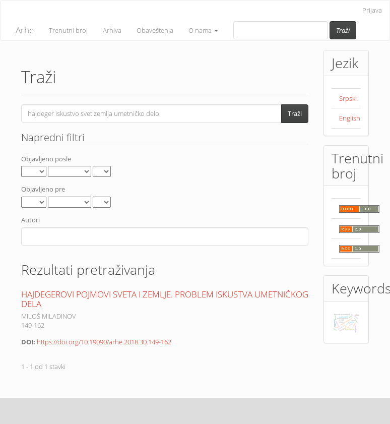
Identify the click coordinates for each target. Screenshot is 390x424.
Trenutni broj (68, 30)
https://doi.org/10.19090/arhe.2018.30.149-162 (104, 341)
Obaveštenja (155, 30)
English (349, 118)
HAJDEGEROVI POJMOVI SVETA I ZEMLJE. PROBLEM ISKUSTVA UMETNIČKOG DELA (164, 299)
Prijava (372, 10)
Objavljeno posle (46, 158)
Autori (30, 219)
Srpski (348, 98)
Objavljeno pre (43, 189)
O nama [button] (203, 30)
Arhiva (112, 30)
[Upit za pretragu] (280, 30)
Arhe (25, 30)
